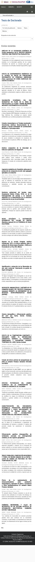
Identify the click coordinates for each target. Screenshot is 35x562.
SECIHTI (19, 7)
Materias (4, 31)
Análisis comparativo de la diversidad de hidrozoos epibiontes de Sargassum (16, 149)
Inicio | (3, 7)
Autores (20, 28)
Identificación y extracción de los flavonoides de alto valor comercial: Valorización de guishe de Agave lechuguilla (16, 268)
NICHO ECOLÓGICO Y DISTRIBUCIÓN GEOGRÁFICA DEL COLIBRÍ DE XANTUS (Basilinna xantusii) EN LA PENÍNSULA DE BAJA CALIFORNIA (16, 221)
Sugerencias (20, 534)
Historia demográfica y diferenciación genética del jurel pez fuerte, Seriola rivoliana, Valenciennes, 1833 (16, 315)
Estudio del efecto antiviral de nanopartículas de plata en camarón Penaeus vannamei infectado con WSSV (16, 361)
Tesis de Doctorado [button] (8, 15)
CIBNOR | (11, 7)
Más (2, 528)
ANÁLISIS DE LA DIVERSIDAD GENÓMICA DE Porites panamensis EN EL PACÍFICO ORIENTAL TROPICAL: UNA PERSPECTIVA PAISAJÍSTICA (16, 52)
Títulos (25, 28)
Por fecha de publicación (9, 28)
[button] (27, 11)
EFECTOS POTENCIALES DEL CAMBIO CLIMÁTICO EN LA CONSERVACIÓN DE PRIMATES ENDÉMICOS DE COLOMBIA (16, 384)
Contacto (14, 534)
